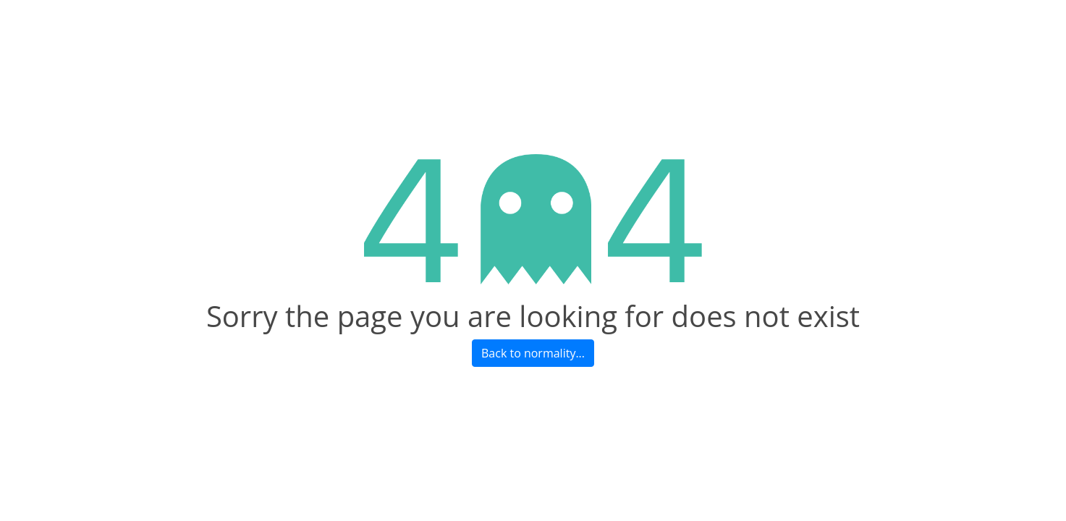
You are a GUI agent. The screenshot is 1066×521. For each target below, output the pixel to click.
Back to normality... (533, 353)
